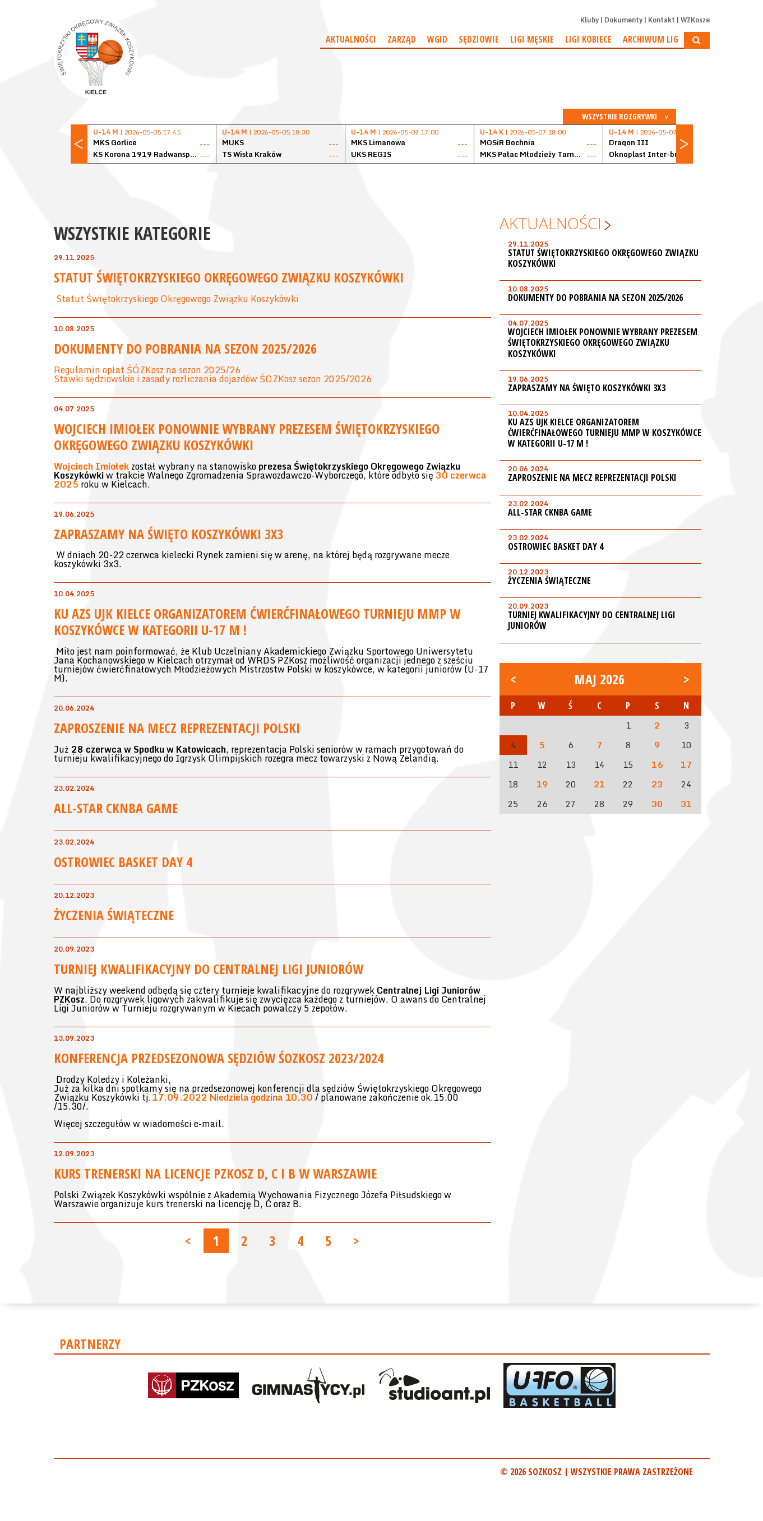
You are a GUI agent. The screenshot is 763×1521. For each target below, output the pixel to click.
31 (686, 803)
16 (657, 764)
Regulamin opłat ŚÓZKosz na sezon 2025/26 (147, 370)
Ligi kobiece (588, 39)
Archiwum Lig (650, 39)
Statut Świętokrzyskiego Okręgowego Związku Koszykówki (176, 298)
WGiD (437, 39)
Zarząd (401, 39)
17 (686, 764)
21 (599, 784)
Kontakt (661, 20)
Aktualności (351, 39)
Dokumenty (623, 20)
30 (657, 803)
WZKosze (695, 20)
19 (542, 784)
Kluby (589, 20)
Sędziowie (479, 39)
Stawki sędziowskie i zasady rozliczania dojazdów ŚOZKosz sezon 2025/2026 (213, 379)
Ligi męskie (532, 39)
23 (657, 784)
